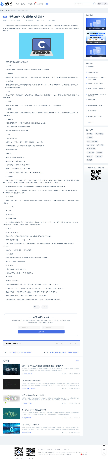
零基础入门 (24, 403)
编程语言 (33, 388)
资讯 (46, 4)
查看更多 (91, 122)
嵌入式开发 (29, 373)
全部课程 (40, 4)
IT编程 (27, 388)
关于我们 (40, 449)
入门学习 (28, 432)
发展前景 (28, 418)
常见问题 (66, 449)
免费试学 (41, 332)
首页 (17, 4)
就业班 (23, 4)
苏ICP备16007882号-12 (81, 452)
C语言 (23, 373)
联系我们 (57, 449)
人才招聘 (49, 449)
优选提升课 (31, 4)
